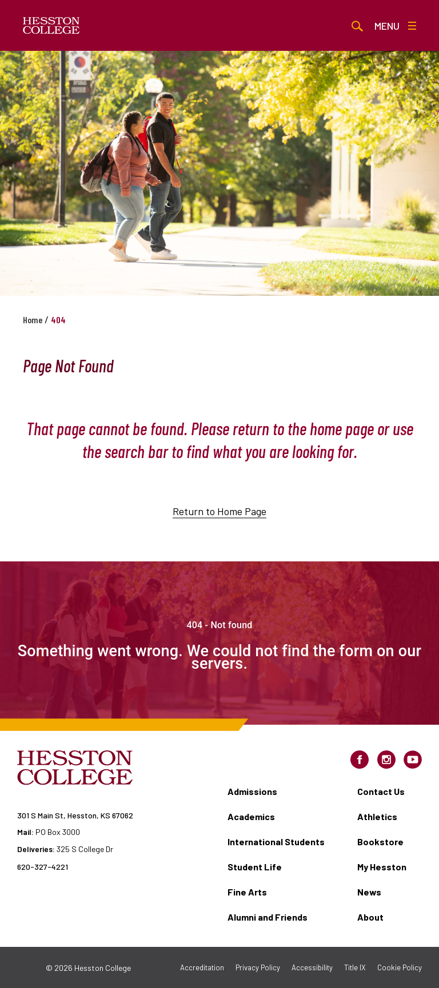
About (370, 916)
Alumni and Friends (268, 916)
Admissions (252, 791)
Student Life (255, 866)
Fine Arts (247, 891)
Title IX (355, 967)
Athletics (377, 816)
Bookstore (380, 841)
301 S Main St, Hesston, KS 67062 (75, 815)
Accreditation (202, 967)
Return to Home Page (219, 524)
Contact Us (381, 791)
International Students (276, 841)
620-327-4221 (42, 866)
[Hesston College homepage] (51, 25)
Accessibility (312, 967)
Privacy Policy (258, 967)
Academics (251, 816)
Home (32, 319)
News (369, 891)
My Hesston (381, 866)
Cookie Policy (399, 967)
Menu (395, 25)
